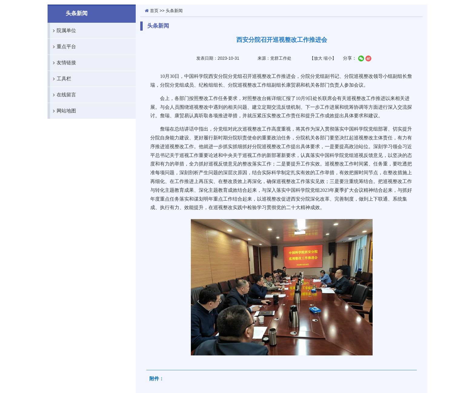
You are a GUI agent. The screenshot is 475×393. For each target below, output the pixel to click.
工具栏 (60, 79)
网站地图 (63, 111)
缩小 (328, 58)
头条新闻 (174, 10)
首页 (154, 10)
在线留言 (63, 95)
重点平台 (63, 47)
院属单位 (63, 30)
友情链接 (63, 63)
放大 (318, 58)
